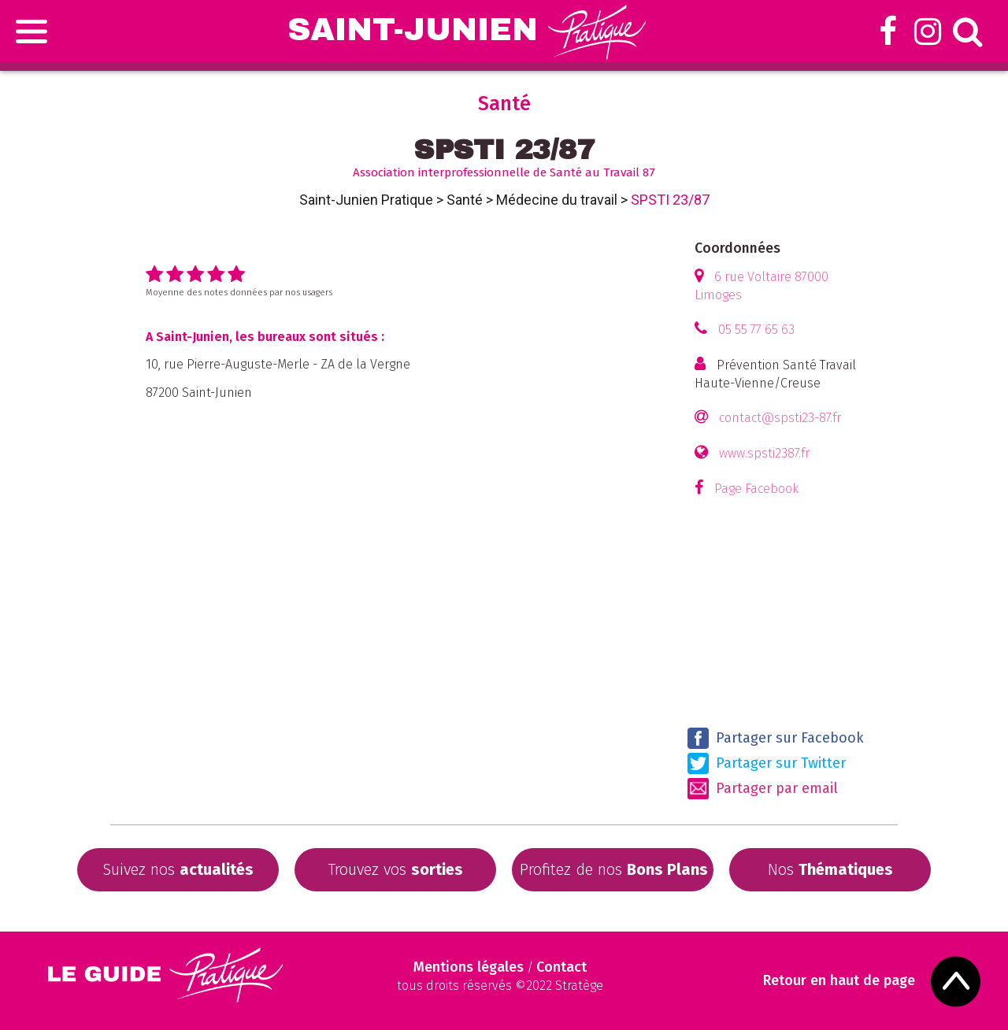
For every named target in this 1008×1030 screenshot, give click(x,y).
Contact (561, 967)
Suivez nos (178, 869)
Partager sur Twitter (766, 763)
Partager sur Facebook (775, 738)
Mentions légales (468, 967)
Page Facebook (756, 488)
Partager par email (762, 788)
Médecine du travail (556, 199)
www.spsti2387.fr (764, 453)
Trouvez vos (395, 869)
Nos (830, 869)
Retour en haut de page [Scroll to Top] (839, 981)
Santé (465, 199)
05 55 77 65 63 (756, 329)
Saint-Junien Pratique (366, 199)
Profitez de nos (614, 869)
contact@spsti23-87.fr (780, 417)
